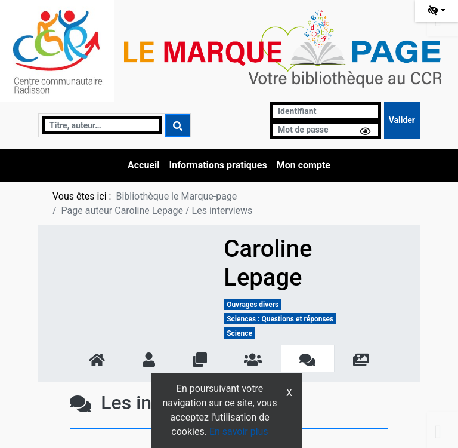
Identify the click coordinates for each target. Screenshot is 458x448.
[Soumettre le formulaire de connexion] (402, 120)
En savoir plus (238, 431)
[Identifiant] (325, 111)
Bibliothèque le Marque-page (176, 196)
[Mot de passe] (325, 130)
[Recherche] (102, 125)
